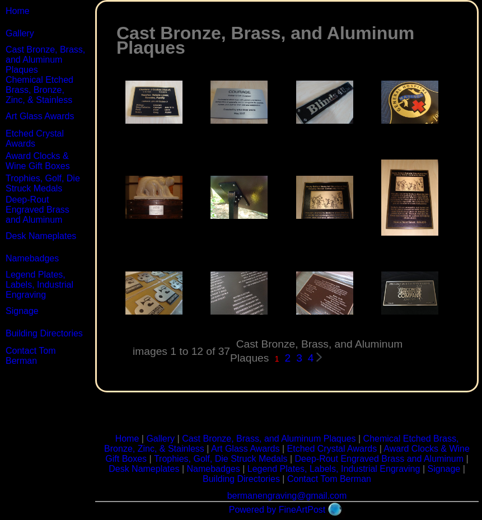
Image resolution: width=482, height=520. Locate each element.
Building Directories (44, 333)
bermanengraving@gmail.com (287, 495)
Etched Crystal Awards (35, 138)
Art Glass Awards (40, 116)
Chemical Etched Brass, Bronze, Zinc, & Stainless (39, 90)
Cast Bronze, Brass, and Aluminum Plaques (45, 59)
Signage (22, 311)
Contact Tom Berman (31, 356)
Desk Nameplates (41, 236)
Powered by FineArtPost (277, 509)
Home (18, 11)
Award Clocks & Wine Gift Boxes (38, 161)
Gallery (20, 33)
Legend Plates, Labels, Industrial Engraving (39, 284)
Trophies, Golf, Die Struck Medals (43, 183)
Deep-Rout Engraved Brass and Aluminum (37, 209)
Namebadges (32, 258)
